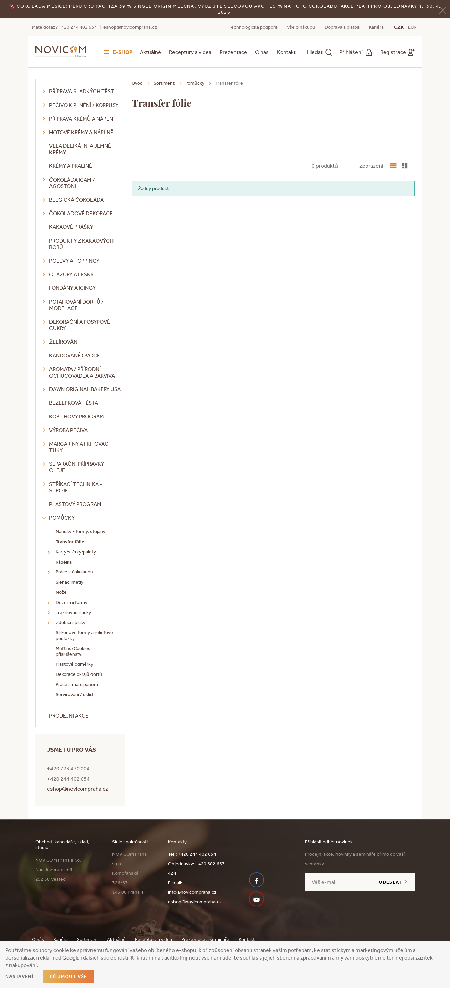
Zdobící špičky (70, 622)
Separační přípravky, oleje (77, 466)
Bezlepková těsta (73, 402)
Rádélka (64, 562)
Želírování (64, 341)
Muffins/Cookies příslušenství (73, 651)
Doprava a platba (342, 27)
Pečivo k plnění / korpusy (83, 105)
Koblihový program (76, 416)
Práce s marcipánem (77, 684)
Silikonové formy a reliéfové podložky (84, 635)
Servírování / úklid (74, 694)
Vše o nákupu (301, 27)
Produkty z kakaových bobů (81, 243)
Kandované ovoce (74, 355)
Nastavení (19, 976)
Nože (61, 592)
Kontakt (286, 51)
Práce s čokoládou (74, 572)
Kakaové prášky (71, 226)
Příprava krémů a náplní (82, 118)
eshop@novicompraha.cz (130, 27)
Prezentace (233, 51)
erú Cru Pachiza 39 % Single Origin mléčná (134, 6)
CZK (399, 27)
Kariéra (376, 27)
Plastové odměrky (74, 664)
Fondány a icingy (72, 287)
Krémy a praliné (70, 165)
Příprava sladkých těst (81, 91)
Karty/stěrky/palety (76, 552)
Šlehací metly (69, 582)
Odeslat (390, 882)
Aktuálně (150, 51)
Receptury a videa (190, 51)
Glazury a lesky (71, 274)
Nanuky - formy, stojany (80, 531)
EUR (412, 27)
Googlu (71, 957)
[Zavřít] (442, 9)
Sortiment (164, 83)
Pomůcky (62, 517)
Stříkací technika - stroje (75, 487)
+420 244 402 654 (197, 854)
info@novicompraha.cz (192, 892)
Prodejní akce (68, 715)
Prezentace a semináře (205, 939)
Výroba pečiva (68, 430)
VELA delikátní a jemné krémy (80, 149)
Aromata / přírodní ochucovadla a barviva (82, 372)
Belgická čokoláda (76, 199)
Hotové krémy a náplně (81, 132)
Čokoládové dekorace (81, 213)
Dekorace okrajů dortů (79, 674)
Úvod (137, 83)
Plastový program (75, 504)
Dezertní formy (71, 602)
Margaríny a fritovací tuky (79, 446)
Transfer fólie (70, 542)
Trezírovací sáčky (73, 612)
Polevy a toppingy (74, 260)
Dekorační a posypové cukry (79, 324)
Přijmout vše (68, 976)
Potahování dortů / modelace (76, 304)
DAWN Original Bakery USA (85, 389)
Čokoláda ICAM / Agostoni (72, 182)
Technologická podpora (253, 27)
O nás (262, 51)
